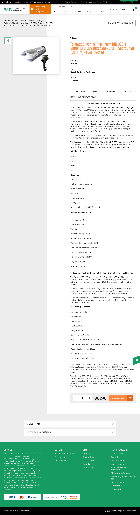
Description (80, 91)
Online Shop (89, 457)
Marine (15, 21)
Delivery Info (33, 424)
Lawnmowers (117, 464)
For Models (110, 91)
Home (56, 11)
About (67, 11)
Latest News (88, 460)
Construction (117, 489)
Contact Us (88, 467)
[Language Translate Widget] (129, 1)
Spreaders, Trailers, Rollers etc (123, 478)
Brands (78, 11)
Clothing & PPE (118, 482)
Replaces (127, 91)
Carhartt (115, 457)
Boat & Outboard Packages (32, 21)
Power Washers (118, 460)
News (89, 11)
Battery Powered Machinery (119, 469)
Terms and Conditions (39, 432)
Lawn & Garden (118, 454)
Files (95, 91)
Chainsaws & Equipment (122, 473)
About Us (87, 454)
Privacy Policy (61, 460)
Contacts (100, 11)
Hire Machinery (118, 486)
